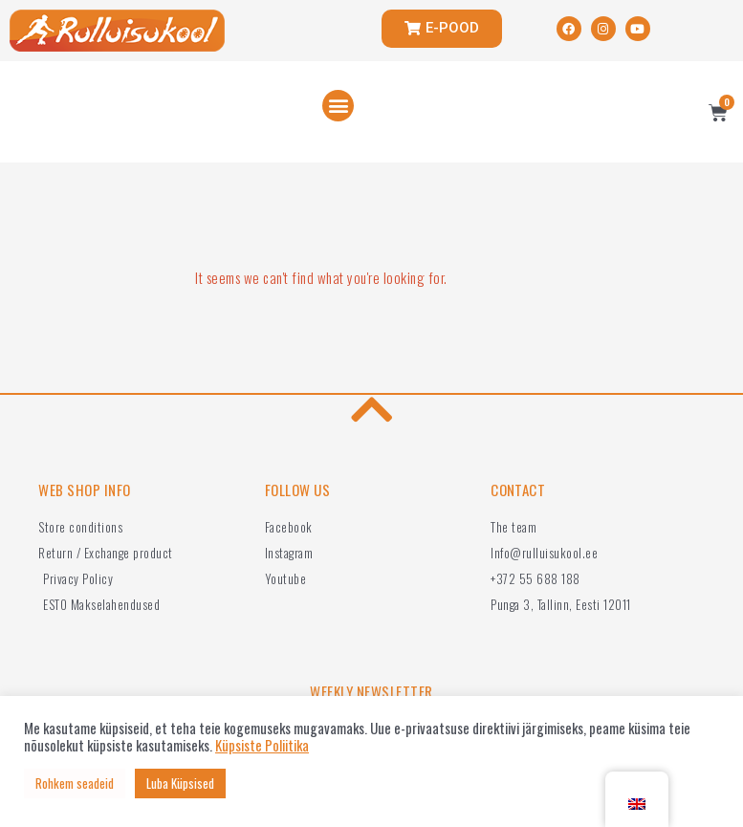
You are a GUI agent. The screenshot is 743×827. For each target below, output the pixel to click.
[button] (338, 105)
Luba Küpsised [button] (180, 783)
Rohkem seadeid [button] (74, 783)
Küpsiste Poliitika (262, 745)
